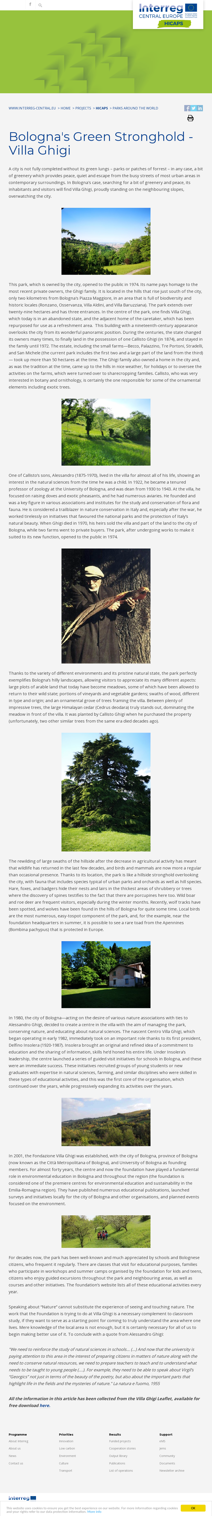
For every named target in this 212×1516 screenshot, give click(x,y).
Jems (162, 1448)
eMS (162, 1441)
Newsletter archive (171, 1470)
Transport (65, 1470)
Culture (64, 1463)
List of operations (121, 1470)
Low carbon (67, 1448)
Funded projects (120, 1441)
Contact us (16, 1463)
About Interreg (18, 1441)
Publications (117, 1463)
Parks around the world (135, 108)
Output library (118, 1456)
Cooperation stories (122, 1448)
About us (15, 1448)
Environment (67, 1456)
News (12, 1456)
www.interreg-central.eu (32, 108)
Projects (83, 108)
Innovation (66, 1441)
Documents (167, 1463)
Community (167, 1456)
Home (66, 108)
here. (45, 1405)
